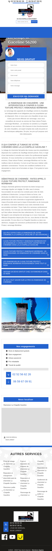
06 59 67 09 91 (34, 1)
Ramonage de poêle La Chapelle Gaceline (41, 495)
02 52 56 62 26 (16, 1)
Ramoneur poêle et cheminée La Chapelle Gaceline (8, 491)
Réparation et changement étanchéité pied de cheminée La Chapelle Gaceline (9, 478)
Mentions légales (38, 550)
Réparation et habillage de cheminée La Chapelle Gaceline (24, 483)
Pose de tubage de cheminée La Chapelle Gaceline (8, 465)
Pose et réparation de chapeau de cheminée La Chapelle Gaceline (24, 467)
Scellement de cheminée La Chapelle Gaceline (41, 483)
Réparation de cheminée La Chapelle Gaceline (41, 471)
